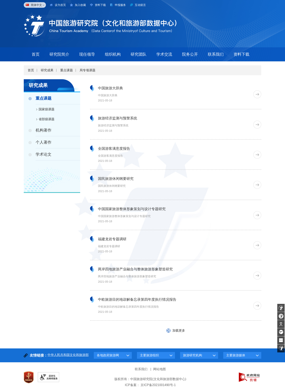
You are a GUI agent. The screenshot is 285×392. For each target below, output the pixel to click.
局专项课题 (87, 70)
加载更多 (178, 330)
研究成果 (47, 70)
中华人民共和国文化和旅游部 (68, 355)
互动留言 (140, 5)
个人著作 (43, 142)
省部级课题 (46, 119)
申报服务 (120, 5)
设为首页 (60, 5)
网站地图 (159, 369)
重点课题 (66, 70)
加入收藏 (80, 5)
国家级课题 (46, 109)
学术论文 (43, 154)
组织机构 (113, 54)
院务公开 (190, 54)
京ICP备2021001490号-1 (158, 385)
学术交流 (164, 54)
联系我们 (216, 54)
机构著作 (43, 130)
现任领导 (87, 54)
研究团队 (138, 54)
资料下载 (100, 5)
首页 (36, 54)
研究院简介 (59, 54)
